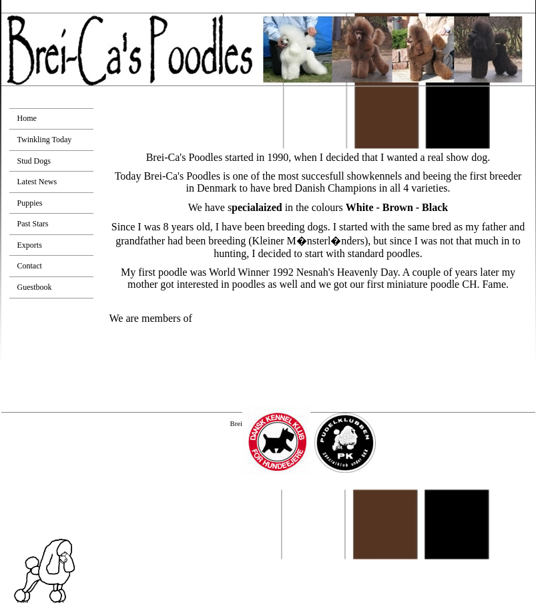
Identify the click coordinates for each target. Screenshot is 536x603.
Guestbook (34, 287)
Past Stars (33, 223)
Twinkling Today (44, 139)
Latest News (37, 181)
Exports (29, 245)
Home (27, 118)
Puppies (30, 203)
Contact (29, 265)
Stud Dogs (34, 161)
